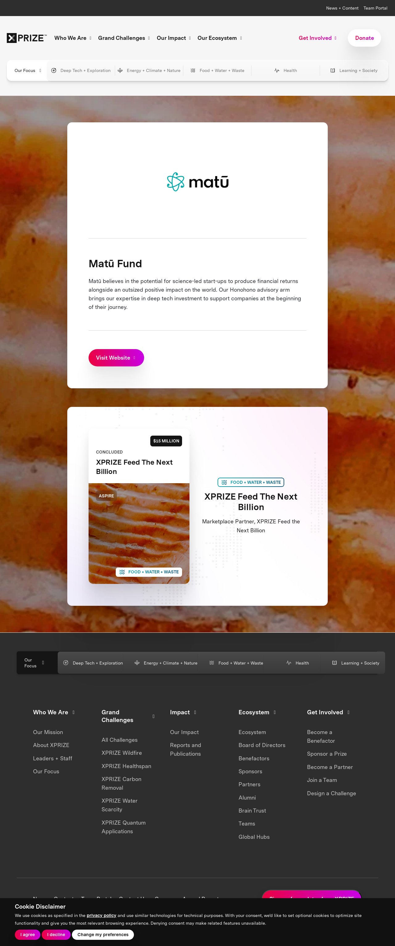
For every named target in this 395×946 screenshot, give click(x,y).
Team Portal (376, 8)
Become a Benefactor (321, 736)
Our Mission (48, 732)
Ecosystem (252, 732)
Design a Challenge (331, 793)
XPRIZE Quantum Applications (124, 826)
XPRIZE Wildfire (122, 753)
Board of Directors (262, 745)
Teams (247, 823)
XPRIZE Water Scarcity (120, 805)
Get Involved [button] (319, 38)
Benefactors (254, 758)
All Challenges (120, 740)
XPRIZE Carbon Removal (121, 783)
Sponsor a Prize (327, 753)
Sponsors (250, 771)
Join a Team (322, 780)
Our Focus (46, 771)
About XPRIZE (51, 745)
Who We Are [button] (73, 38)
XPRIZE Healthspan (126, 766)
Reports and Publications (185, 749)
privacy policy (101, 915)
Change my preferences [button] (102, 934)
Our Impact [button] (175, 38)
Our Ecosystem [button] (221, 38)
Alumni (247, 797)
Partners (249, 784)
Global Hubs (254, 837)
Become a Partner (330, 767)
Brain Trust (252, 810)
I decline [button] (56, 934)
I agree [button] (27, 934)
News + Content (342, 8)
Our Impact (184, 732)
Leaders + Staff (52, 758)
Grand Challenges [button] (125, 38)
